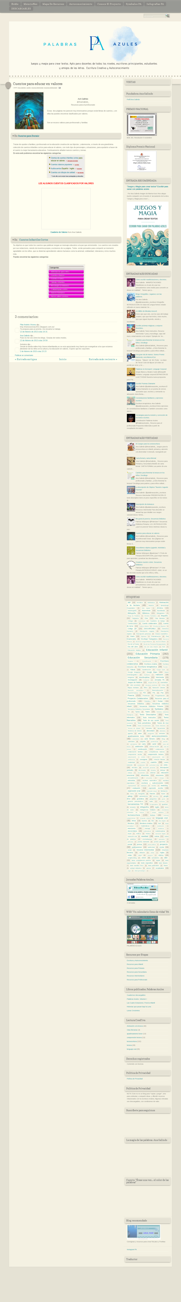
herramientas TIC (135, 804)
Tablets (137, 712)
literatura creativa (146, 823)
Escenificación (146, 661)
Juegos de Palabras (135, 682)
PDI (144, 693)
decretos (134, 767)
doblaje (130, 772)
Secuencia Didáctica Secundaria (139, 709)
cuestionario (141, 765)
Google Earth (161, 669)
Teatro (147, 712)
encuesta (149, 778)
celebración (139, 746)
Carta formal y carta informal (146, 458)
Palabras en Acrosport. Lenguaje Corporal (151, 369)
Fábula (132, 670)
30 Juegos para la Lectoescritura (148, 444)
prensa (139, 844)
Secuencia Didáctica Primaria (151, 706)
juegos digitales (158, 812)
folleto (132, 793)
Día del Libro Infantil (151, 646)
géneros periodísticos (135, 801)
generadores (143, 796)
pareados (162, 839)
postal (130, 844)
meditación (160, 826)
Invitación (146, 680)
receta (161, 847)
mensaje (147, 828)
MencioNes (30, 4)
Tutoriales (148, 728)
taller (166, 858)
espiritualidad (132, 785)
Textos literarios (160, 725)
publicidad (151, 847)
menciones (132, 828)
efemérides (145, 775)
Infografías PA (155, 4)
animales (162, 733)
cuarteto (142, 762)
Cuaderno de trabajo (157, 621)
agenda (130, 733)
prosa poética (152, 844)
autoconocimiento (160, 736)
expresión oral (134, 791)
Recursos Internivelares (135, 976)
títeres (166, 865)
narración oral (132, 836)
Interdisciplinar (144, 677)
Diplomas (143, 636)
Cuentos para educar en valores (147, 533)
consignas (143, 759)
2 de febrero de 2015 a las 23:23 (33, 351)
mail (159, 823)
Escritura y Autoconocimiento (137, 960)
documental (141, 772)
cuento (28, 88)
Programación (160, 695)
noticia (156, 836)
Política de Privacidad (135, 1079)
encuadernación (133, 778)
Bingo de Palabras (134, 616)
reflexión (142, 852)
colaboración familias (135, 752)
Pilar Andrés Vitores (28, 325)
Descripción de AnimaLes (145, 504)
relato (130, 855)
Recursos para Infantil (135, 964)
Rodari (160, 701)
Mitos (145, 687)
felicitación (164, 791)
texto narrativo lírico (137, 865)
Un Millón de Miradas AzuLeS (146, 311)
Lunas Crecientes (133, 1010)
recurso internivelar (37, 88)
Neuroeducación (157, 690)
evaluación (136, 788)
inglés (157, 807)
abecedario (151, 731)
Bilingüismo (161, 613)
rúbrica (160, 855)
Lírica (163, 685)
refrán (152, 852)
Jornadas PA (159, 680)
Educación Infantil (157, 649)
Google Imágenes (134, 672)
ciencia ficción (154, 746)
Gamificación (146, 670)
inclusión (133, 807)
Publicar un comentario (24, 355)
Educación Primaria (148, 653)
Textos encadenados (144, 725)
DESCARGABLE (150, 629)
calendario (131, 741)
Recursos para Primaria (135, 968)
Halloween (159, 675)
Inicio (63, 359)
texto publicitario (153, 865)
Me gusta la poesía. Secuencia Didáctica (150, 519)
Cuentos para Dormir (28, 136)
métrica (138, 833)
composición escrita (135, 754)
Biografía (164, 616)
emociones (160, 775)
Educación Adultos (134, 650)
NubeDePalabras (133, 693)
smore (144, 858)
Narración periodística (135, 690)
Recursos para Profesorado (137, 980)
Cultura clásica (144, 626)
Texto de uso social (151, 720)
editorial (152, 773)
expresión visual (152, 791)
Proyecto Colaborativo (138, 698)
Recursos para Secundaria (137, 972)
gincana (155, 796)
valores (148, 868)
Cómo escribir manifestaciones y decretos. (151, 280)
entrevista (131, 780)
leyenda (144, 821)
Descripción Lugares (147, 631)
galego (130, 796)
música (148, 833)
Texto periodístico (144, 723)
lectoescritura (134, 815)
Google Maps (152, 672)
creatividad (131, 762)
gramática (140, 799)
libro (152, 821)
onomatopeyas (147, 839)
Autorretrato (146, 610)
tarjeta (158, 860)
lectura (152, 815)
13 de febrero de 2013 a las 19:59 (33, 340)
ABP (129, 602)
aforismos (162, 731)
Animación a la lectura (135, 1026)
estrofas (153, 785)
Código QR (132, 629)
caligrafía (143, 741)
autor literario (149, 739)
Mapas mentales (133, 687)
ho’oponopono (154, 804)
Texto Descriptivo (147, 714)
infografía (144, 807)
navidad (144, 836)
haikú (151, 801)
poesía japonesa (159, 842)
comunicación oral (158, 757)
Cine (146, 618)
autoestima (135, 739)
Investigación (132, 680)
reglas (162, 852)
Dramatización (156, 636)
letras (134, 821)
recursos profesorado (50, 88)
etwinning (164, 785)
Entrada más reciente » (103, 359)
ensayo (162, 778)
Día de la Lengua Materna (144, 641)
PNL (153, 693)
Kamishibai (164, 682)
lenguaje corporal (145, 818)
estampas (144, 785)
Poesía (131, 695)
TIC (129, 712)
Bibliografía (132, 613)
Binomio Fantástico (150, 616)
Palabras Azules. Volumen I (137, 999)
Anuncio (151, 605)
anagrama (151, 733)
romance (150, 855)
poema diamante (143, 842)
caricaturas (133, 744)
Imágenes (131, 677)
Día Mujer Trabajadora (149, 639)
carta (144, 744)
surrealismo (155, 858)
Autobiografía (132, 610)
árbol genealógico (140, 870)
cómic (166, 765)
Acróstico (140, 602)
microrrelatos (132, 831)
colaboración (159, 749)
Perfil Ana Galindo (133, 99)
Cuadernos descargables (136, 995)
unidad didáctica (135, 868)
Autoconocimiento (80, 4)
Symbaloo (159, 709)
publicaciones (137, 847)
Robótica (147, 701)
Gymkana (147, 674)
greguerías (153, 799)
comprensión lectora (155, 754)
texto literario (163, 863)
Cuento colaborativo (149, 623)
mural (129, 833)
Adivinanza (151, 602)
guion (163, 799)
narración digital (160, 833)
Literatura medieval (151, 685)
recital (130, 850)
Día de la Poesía (133, 644)
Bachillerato (161, 610)
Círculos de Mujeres (159, 626)
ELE (163, 647)
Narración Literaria (158, 687)
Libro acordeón (135, 685)
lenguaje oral (162, 818)
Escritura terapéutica (147, 667)
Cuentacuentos (132, 623)
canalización (154, 741)
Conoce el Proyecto (109, 4)
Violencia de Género (135, 731)
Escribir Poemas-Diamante (145, 383)
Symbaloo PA (133, 4)
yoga (129, 870)
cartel (154, 744)
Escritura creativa (150, 664)
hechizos (162, 801)
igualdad (165, 804)
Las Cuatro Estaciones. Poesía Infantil (141, 1003)
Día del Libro (133, 647)
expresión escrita (156, 788)
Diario (132, 636)
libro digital (162, 820)
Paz (162, 693)
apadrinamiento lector (136, 736)
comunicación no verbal (136, 757)
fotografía (141, 794)
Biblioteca (145, 613)
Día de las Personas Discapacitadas (154, 644)
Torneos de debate (134, 728)
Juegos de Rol (152, 682)
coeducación (142, 749)
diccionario (142, 770)
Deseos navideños (161, 634)
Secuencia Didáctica (136, 704)
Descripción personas (143, 634)
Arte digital (146, 608)
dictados (153, 770)
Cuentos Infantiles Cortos (33, 239)
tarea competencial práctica (141, 860)
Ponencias (146, 695)
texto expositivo (147, 863)
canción (165, 741)
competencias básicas (156, 752)
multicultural (147, 831)
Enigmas (130, 661)
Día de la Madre (161, 641)
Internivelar (160, 677)
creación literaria (159, 759)
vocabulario (160, 868)
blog (163, 739)
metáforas (161, 828)
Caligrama (135, 618)
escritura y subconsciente (152, 783)
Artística (160, 608)
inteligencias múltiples (147, 810)
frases (163, 794)
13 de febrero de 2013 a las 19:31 (33, 332)
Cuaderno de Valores (58, 232)
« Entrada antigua (26, 359)
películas (130, 841)
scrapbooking (132, 858)
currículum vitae (154, 765)
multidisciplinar (160, 831)
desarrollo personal (149, 767)
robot (140, 855)
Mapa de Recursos (53, 4)
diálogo (162, 770)
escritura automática (150, 780)
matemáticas (145, 826)
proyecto (164, 844)
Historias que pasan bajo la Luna (139, 1007)
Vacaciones (161, 728)
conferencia (131, 759)
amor (140, 733)
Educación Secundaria (143, 657)
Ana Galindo (22, 88)
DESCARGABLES (21, 8)
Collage (130, 621)
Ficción (165, 667)
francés (152, 794)
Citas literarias (160, 618)
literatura (131, 823)
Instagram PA (132, 1249)
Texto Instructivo (149, 717)
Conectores (141, 621)
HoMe (15, 4)
